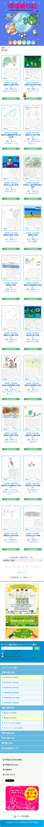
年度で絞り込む (8, 672)
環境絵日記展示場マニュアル (22, 798)
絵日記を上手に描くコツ (22, 633)
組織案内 (8, 770)
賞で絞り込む (7, 743)
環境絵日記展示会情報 (22, 620)
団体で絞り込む (8, 708)
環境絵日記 (22, 20)
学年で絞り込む (8, 738)
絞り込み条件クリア (10, 748)
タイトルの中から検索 (12, 651)
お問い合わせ (10, 774)
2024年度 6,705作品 (11, 682)
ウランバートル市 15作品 (13, 728)
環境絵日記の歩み (11, 765)
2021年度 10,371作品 (11, 698)
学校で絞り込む (8, 733)
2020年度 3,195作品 (11, 703)
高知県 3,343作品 (10, 718)
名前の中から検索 (10, 654)
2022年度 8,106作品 (11, 693)
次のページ (22, 572)
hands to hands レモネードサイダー (22, 599)
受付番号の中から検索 (12, 656)
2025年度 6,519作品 (11, 677)
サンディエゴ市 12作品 (12, 723)
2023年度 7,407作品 (11, 687)
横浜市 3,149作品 (10, 713)
